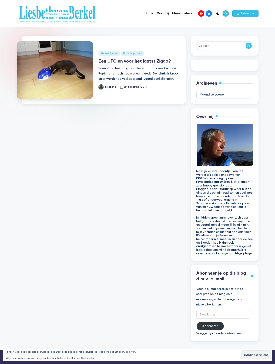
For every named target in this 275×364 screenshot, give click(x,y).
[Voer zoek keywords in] (224, 45)
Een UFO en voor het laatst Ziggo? (134, 61)
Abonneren (210, 326)
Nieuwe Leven (109, 53)
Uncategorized (132, 53)
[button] (245, 13)
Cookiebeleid (88, 358)
